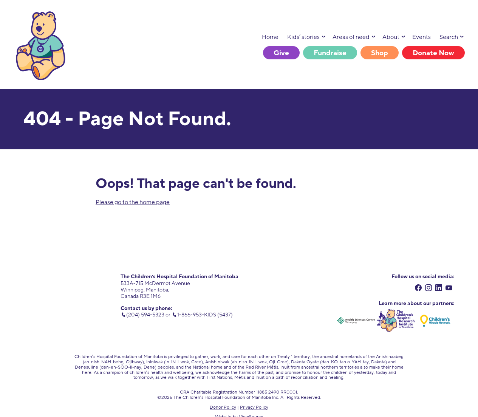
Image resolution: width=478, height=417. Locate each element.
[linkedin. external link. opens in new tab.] (439, 289)
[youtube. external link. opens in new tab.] (449, 289)
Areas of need (351, 37)
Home (270, 37)
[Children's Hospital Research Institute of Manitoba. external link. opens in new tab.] (396, 320)
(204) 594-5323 (145, 314)
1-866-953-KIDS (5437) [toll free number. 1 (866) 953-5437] (205, 314)
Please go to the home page (133, 202)
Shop (379, 53)
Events (421, 37)
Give (281, 53)
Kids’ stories (303, 37)
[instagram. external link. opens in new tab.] (429, 289)
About (390, 37)
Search (448, 37)
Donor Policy (223, 407)
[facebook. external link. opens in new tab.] (418, 289)
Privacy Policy (254, 407)
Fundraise (330, 53)
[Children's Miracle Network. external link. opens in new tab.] (435, 320)
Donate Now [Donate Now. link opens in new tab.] (433, 53)
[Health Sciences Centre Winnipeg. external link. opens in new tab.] (356, 320)
